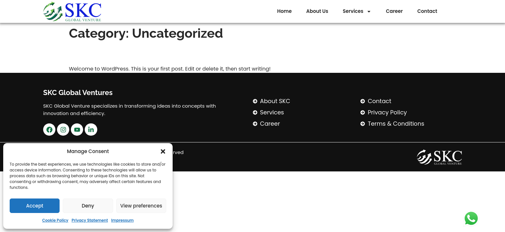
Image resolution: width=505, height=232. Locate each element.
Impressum (122, 220)
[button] (163, 151)
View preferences (141, 205)
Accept (34, 205)
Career (394, 11)
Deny (88, 205)
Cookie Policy (55, 220)
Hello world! (103, 53)
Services (357, 11)
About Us (317, 11)
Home (284, 11)
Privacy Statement (89, 220)
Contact (427, 11)
